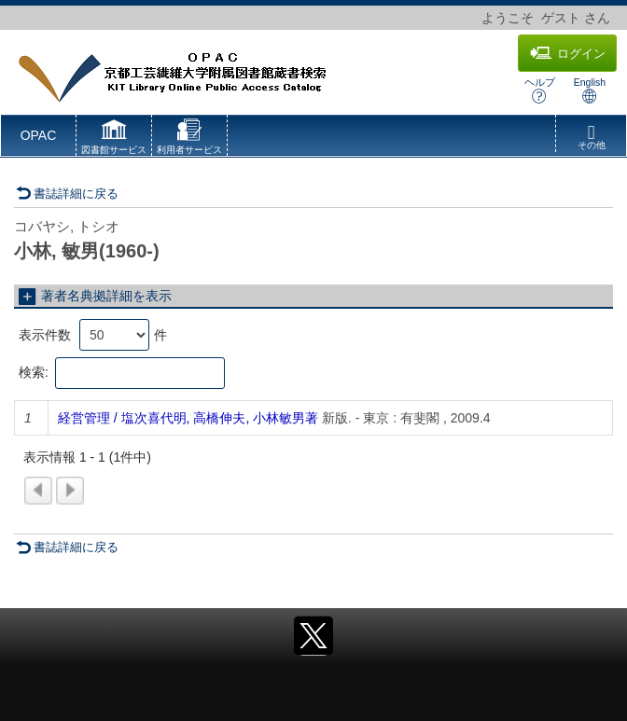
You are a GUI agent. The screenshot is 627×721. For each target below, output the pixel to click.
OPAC (39, 135)
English (590, 90)
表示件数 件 (93, 335)
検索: (122, 373)
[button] (114, 139)
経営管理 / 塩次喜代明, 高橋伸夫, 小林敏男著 (188, 417)
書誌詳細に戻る (67, 194)
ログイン (568, 53)
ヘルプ (539, 90)
